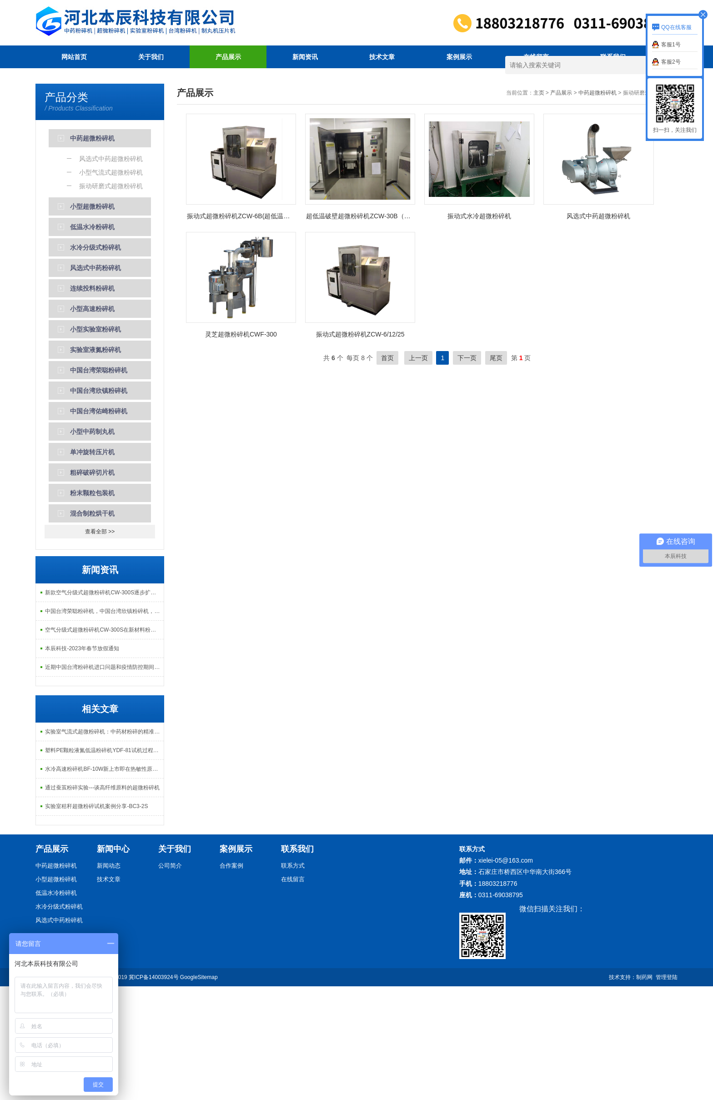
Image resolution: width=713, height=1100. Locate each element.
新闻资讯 (305, 56)
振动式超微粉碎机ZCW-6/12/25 (360, 448)
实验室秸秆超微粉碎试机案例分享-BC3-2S (96, 920)
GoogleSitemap (199, 1091)
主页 (538, 206)
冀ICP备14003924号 (153, 1091)
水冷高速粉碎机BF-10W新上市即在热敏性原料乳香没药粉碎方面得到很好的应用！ (104, 882)
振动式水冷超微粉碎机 (479, 329)
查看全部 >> (100, 645)
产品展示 (228, 56)
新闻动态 (109, 979)
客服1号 (671, 44)
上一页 (418, 471)
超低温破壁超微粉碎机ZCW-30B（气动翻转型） (360, 329)
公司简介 (170, 979)
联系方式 (293, 979)
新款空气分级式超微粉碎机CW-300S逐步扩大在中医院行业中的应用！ (104, 706)
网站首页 (74, 56)
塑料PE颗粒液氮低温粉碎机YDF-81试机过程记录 (104, 864)
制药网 (644, 1091)
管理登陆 (667, 1091)
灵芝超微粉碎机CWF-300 (241, 448)
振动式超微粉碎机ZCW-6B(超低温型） (241, 329)
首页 (387, 471)
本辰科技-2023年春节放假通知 (82, 762)
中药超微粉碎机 (597, 206)
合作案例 (231, 979)
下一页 (467, 471)
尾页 (496, 471)
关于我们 (151, 56)
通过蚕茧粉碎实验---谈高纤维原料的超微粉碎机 (102, 901)
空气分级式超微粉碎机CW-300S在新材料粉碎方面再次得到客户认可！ (104, 743)
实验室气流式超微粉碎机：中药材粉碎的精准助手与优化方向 (104, 845)
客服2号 (671, 62)
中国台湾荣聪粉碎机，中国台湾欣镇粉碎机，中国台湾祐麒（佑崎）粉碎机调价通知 (104, 725)
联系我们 (613, 56)
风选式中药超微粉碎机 (598, 329)
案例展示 (459, 56)
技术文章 (382, 56)
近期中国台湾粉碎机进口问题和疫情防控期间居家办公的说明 (104, 781)
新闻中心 (113, 962)
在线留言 (536, 56)
